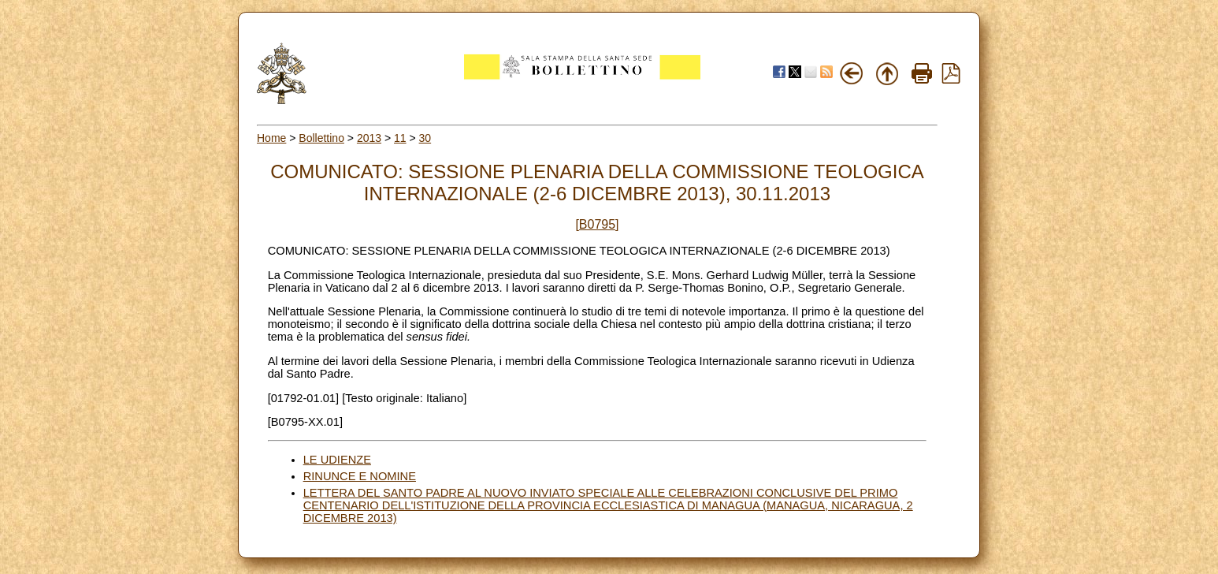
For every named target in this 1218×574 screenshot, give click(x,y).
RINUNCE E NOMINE (359, 476)
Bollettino (321, 138)
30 (425, 138)
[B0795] (596, 224)
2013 (369, 138)
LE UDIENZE (337, 459)
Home (271, 138)
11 (400, 138)
